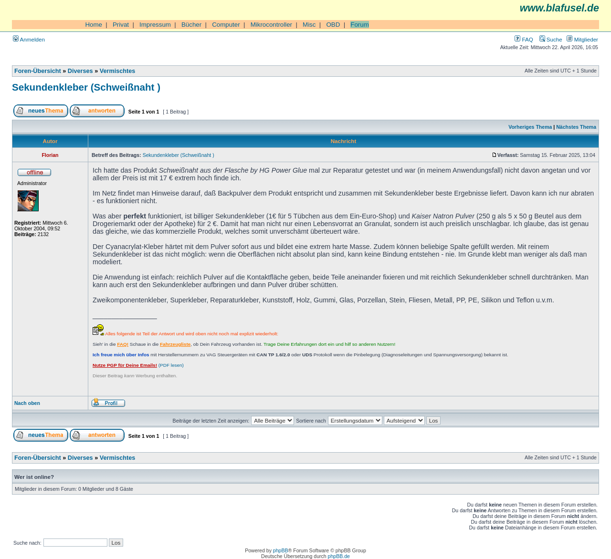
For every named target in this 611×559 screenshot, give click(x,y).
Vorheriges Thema (530, 127)
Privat (121, 24)
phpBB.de (339, 556)
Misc (309, 24)
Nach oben (27, 403)
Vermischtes (118, 71)
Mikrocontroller (271, 24)
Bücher (191, 24)
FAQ (524, 39)
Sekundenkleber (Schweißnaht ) (86, 87)
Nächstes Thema (576, 127)
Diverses (80, 71)
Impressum (155, 24)
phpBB (280, 550)
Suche (550, 39)
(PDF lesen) (138, 365)
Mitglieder (582, 39)
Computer (226, 24)
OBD (333, 24)
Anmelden (29, 39)
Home (93, 24)
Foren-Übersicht (37, 71)
